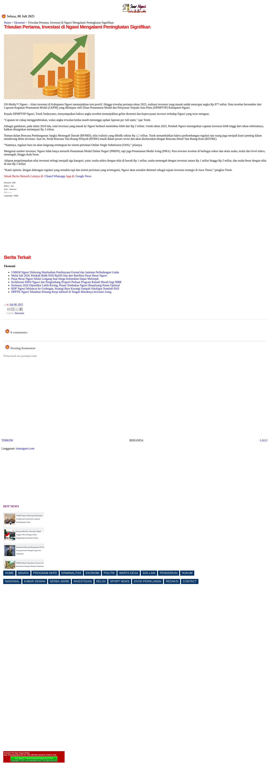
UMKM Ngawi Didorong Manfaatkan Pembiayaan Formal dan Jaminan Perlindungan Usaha (65, 272)
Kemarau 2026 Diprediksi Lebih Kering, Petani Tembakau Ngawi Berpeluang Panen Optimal (65, 285)
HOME (9, 573)
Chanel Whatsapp (55, 176)
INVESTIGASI (83, 581)
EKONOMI (92, 573)
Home (7, 22)
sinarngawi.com (25, 448)
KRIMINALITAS (71, 573)
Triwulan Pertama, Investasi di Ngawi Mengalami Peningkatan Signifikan (77, 26)
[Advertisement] (34, 228)
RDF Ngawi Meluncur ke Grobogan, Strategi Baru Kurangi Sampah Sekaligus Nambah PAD (65, 288)
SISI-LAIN (149, 573)
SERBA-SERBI (59, 581)
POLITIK (109, 573)
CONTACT (190, 581)
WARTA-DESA (128, 573)
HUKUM (187, 573)
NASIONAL (12, 581)
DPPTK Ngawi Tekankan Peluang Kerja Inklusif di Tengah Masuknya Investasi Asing (61, 291)
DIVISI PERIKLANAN (147, 581)
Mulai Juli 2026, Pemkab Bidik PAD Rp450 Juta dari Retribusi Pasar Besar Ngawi (59, 275)
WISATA (23, 573)
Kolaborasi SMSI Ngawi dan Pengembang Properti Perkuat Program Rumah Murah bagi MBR (66, 282)
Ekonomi (19, 22)
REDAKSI (172, 581)
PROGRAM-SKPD (45, 573)
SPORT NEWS (120, 581)
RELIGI (101, 581)
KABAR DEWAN (35, 581)
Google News (84, 176)
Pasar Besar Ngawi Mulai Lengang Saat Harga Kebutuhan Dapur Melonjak (55, 278)
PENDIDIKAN (169, 573)
